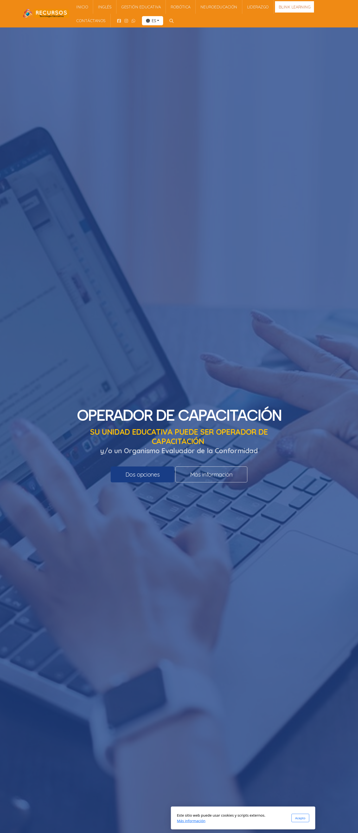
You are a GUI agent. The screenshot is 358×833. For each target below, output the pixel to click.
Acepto (236, 818)
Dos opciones (142, 474)
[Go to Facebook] (119, 20)
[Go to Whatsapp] (133, 20)
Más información (211, 474)
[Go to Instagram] (126, 20)
